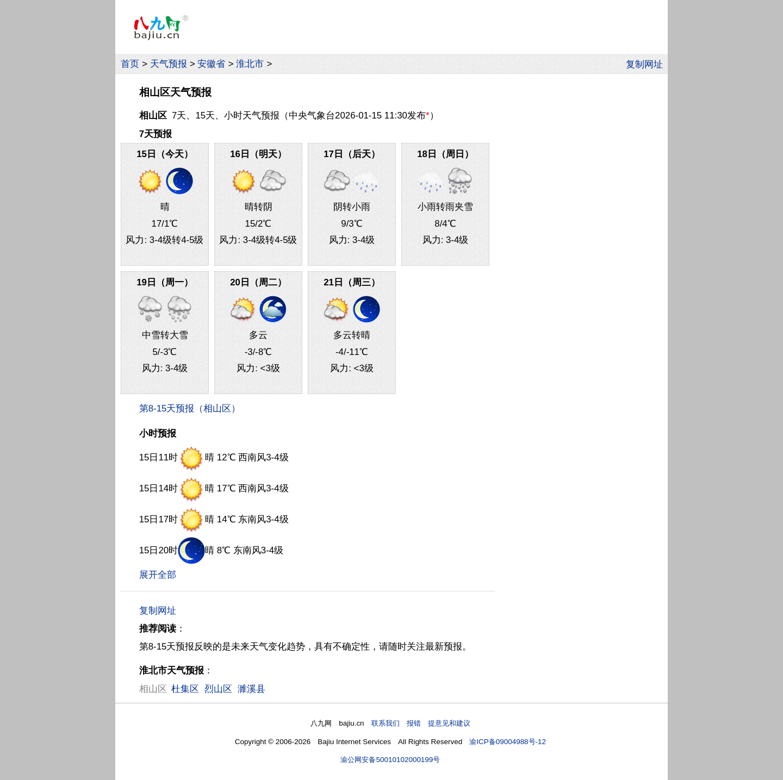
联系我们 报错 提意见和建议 (420, 723)
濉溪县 (251, 689)
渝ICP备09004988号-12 (507, 742)
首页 (130, 64)
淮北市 (250, 64)
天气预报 (168, 64)
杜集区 (185, 689)
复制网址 (647, 63)
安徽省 (211, 64)
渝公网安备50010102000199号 (390, 760)
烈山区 (218, 689)
